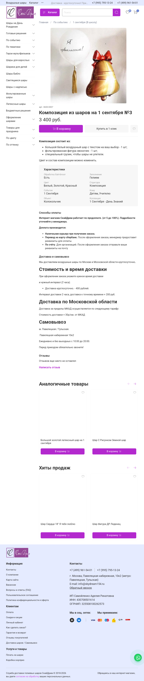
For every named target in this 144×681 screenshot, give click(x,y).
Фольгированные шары (16, 95)
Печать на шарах (14, 655)
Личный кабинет (14, 622)
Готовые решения (16, 33)
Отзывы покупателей (17, 637)
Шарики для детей (16, 66)
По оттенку (12, 144)
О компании (12, 574)
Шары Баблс (13, 73)
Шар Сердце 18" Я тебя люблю (58, 524)
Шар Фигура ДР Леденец (106, 524)
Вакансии (11, 585)
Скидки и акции (14, 617)
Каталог (33, 2)
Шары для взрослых (17, 60)
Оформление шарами (13, 119)
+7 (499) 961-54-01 (127, 2)
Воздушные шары (16, 2)
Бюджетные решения (18, 110)
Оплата (10, 612)
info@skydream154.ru (91, 583)
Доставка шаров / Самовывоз (21, 643)
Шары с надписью (16, 87)
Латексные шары (16, 104)
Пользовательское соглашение (22, 595)
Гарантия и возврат (16, 632)
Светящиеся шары (16, 80)
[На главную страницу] (21, 12)
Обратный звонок (81, 587)
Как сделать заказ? (16, 627)
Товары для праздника (13, 129)
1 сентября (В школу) (85, 22)
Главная (43, 22)
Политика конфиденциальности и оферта (27, 600)
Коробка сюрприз (15, 660)
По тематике (13, 46)
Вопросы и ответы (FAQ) (18, 590)
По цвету (11, 138)
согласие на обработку (27, 676)
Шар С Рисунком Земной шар (109, 440)
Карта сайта (12, 580)
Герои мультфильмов (18, 53)
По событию (61, 22)
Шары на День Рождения (14, 25)
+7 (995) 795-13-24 (102, 2)
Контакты (11, 569)
